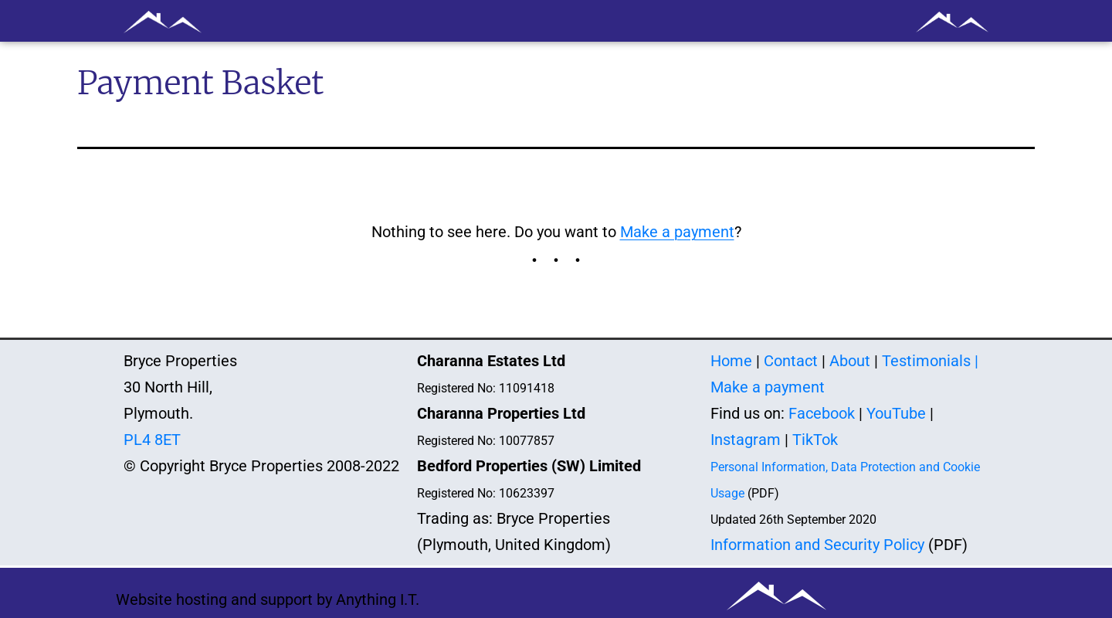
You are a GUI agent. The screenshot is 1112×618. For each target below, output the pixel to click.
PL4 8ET (152, 439)
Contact (791, 360)
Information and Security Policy (817, 544)
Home (731, 360)
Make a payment (677, 231)
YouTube (896, 413)
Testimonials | (930, 360)
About (849, 360)
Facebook (821, 413)
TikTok (815, 439)
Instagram (745, 439)
